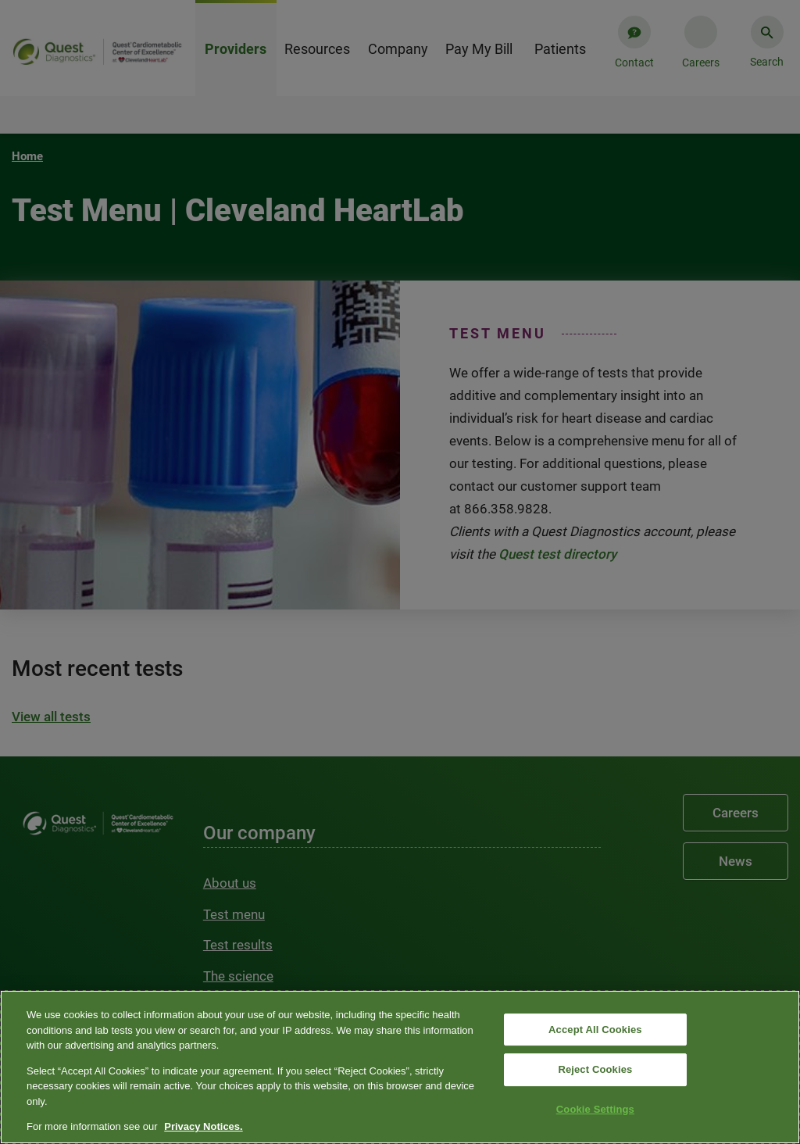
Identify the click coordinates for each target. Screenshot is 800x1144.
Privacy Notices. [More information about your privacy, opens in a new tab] (203, 1126)
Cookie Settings (595, 1109)
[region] (400, 1067)
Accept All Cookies (595, 1029)
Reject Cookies (595, 1069)
